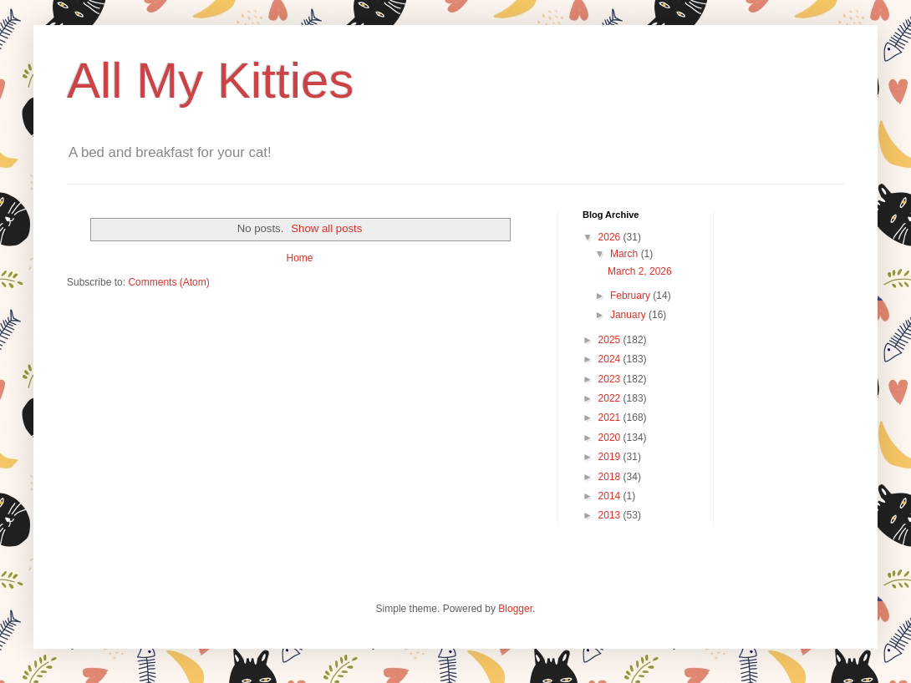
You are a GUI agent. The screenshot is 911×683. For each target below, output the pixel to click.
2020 (610, 437)
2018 (610, 477)
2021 (610, 417)
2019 (610, 457)
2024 (610, 359)
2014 (610, 496)
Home (299, 258)
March (625, 254)
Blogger (515, 609)
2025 (610, 340)
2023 (610, 379)
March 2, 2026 (640, 271)
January (629, 315)
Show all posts (326, 228)
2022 (610, 398)
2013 (610, 515)
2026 (610, 237)
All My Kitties (210, 81)
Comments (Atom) (168, 282)
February (631, 295)
